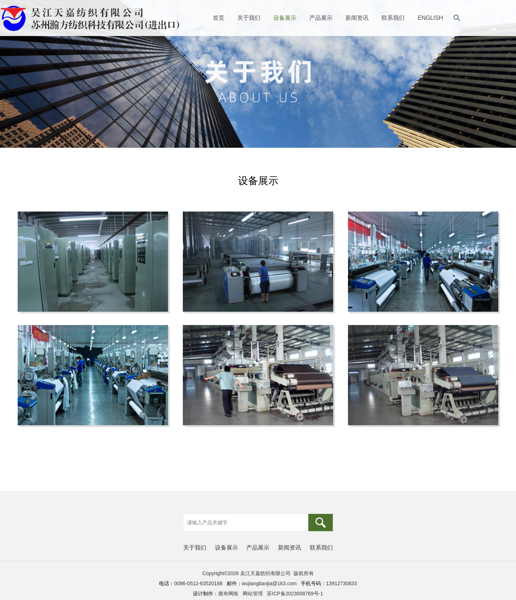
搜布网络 (228, 593)
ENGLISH (430, 18)
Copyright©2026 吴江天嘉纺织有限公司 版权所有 (258, 573)
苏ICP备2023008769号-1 (295, 593)
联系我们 (393, 18)
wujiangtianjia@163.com (269, 583)
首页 (218, 18)
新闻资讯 (357, 18)
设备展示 (284, 18)
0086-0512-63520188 (198, 583)
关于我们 (248, 18)
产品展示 (320, 18)
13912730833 (341, 583)
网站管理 (253, 593)
